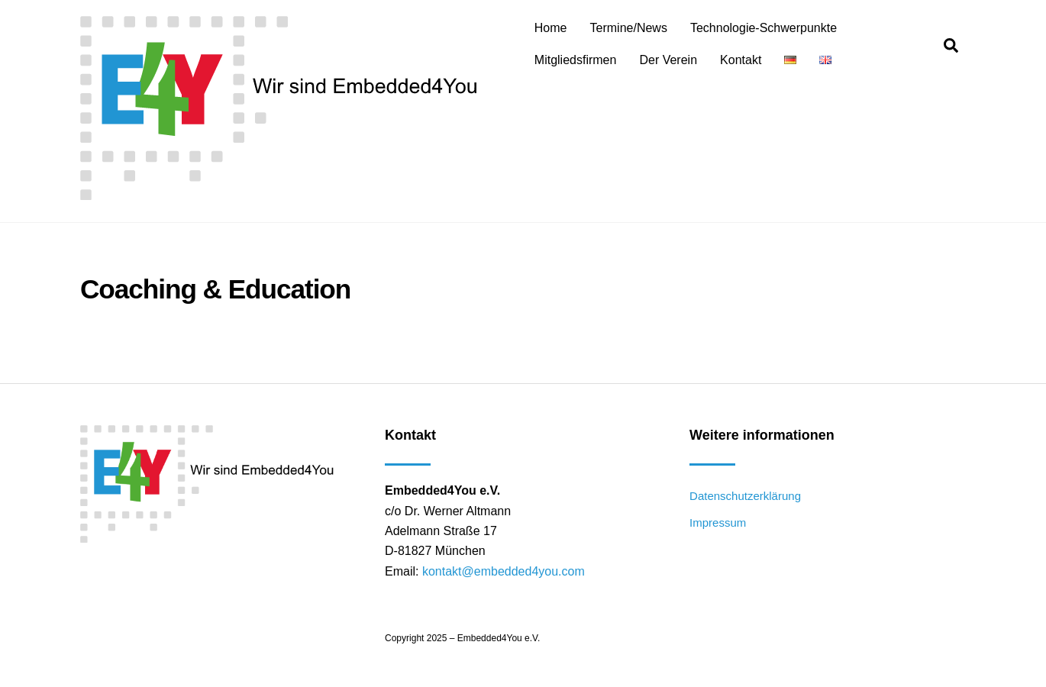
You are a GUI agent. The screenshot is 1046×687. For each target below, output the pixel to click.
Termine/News (628, 27)
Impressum (717, 522)
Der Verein (668, 59)
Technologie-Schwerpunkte (763, 27)
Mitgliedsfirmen (575, 59)
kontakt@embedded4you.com (503, 571)
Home (550, 27)
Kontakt (740, 59)
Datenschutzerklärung (745, 495)
